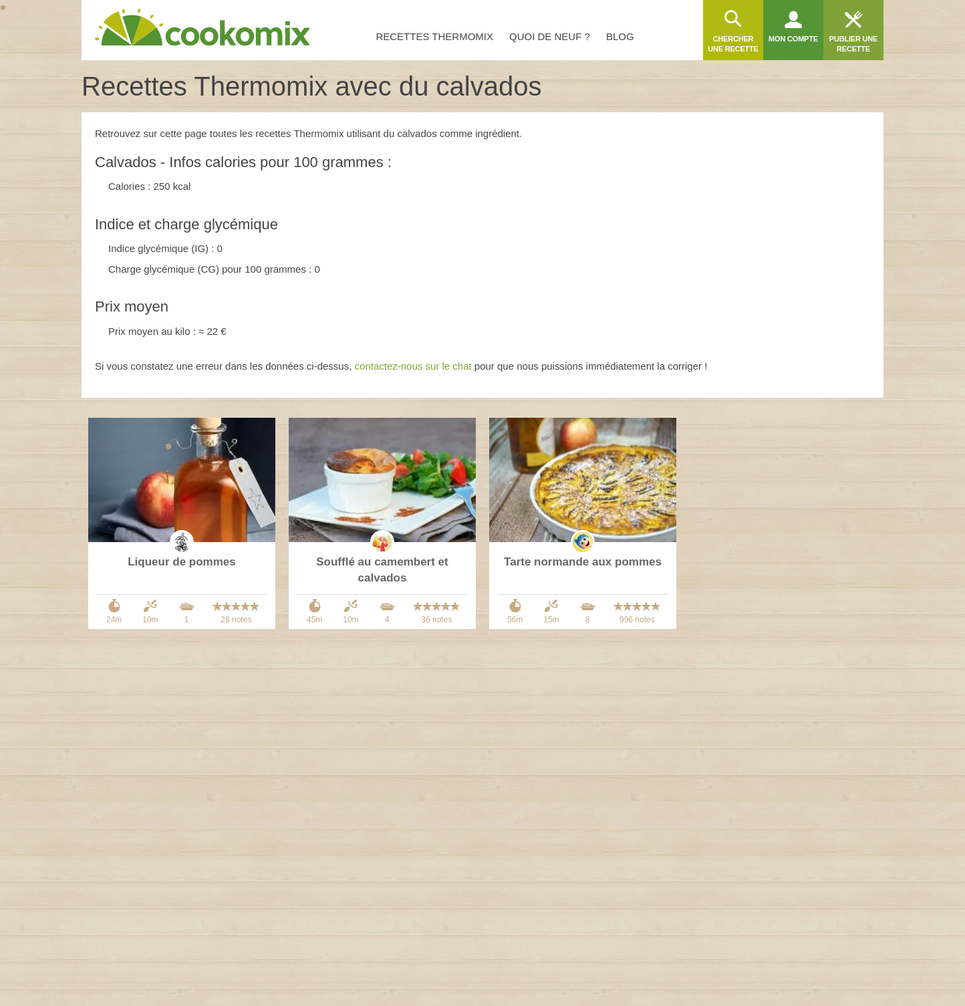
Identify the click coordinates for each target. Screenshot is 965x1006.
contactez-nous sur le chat (413, 366)
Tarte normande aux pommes (583, 561)
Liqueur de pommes (182, 561)
